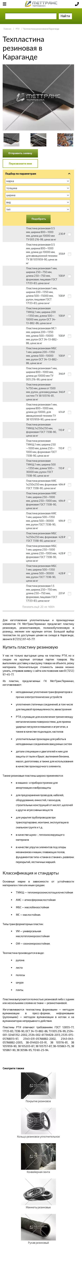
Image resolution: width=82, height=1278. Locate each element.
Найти (65, 16)
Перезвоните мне (20, 163)
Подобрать (39, 218)
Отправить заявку (20, 153)
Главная (7, 29)
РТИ (17, 29)
